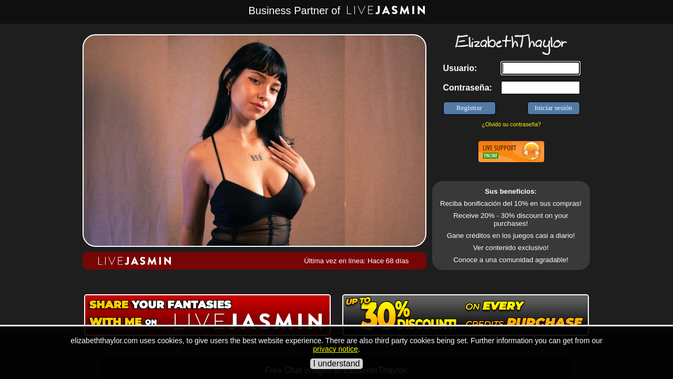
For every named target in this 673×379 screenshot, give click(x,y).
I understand (336, 363)
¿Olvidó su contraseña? (511, 124)
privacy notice (335, 349)
